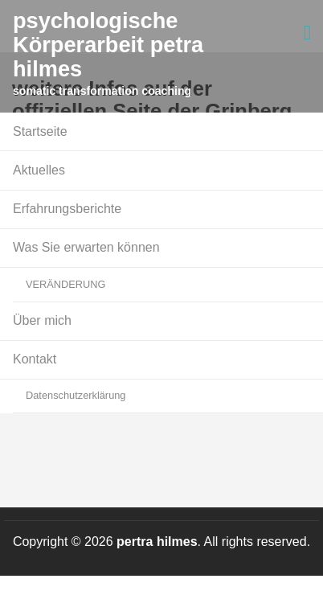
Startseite (40, 131)
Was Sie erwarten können (86, 247)
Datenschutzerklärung (75, 395)
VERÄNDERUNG (66, 284)
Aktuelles (39, 170)
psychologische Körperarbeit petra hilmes (108, 44)
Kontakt (34, 359)
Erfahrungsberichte (67, 208)
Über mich (42, 320)
